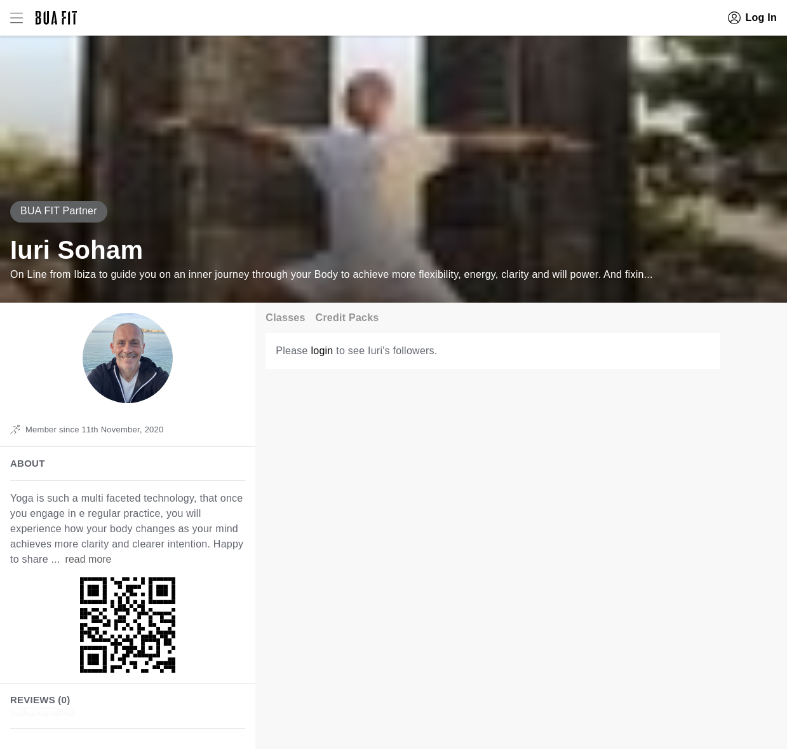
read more (88, 559)
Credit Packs (347, 317)
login (322, 350)
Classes (285, 317)
